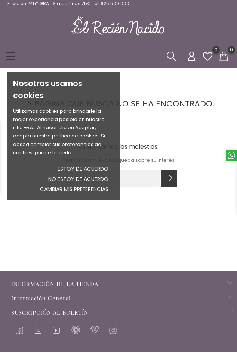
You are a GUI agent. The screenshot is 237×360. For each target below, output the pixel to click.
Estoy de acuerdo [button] (83, 169)
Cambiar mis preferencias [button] (74, 189)
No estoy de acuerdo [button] (78, 179)
